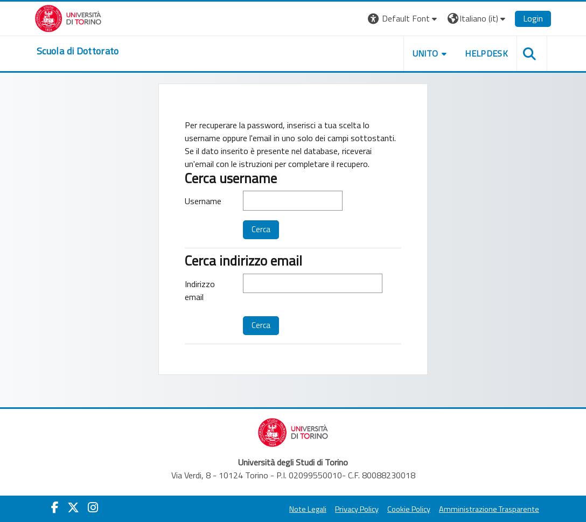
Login (533, 18)
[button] (403, 18)
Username (203, 200)
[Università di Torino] (68, 17)
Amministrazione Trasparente (489, 509)
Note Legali (307, 509)
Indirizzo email (200, 290)
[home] (78, 51)
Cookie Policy (408, 509)
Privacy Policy (357, 509)
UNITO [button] (425, 53)
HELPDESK (486, 53)
